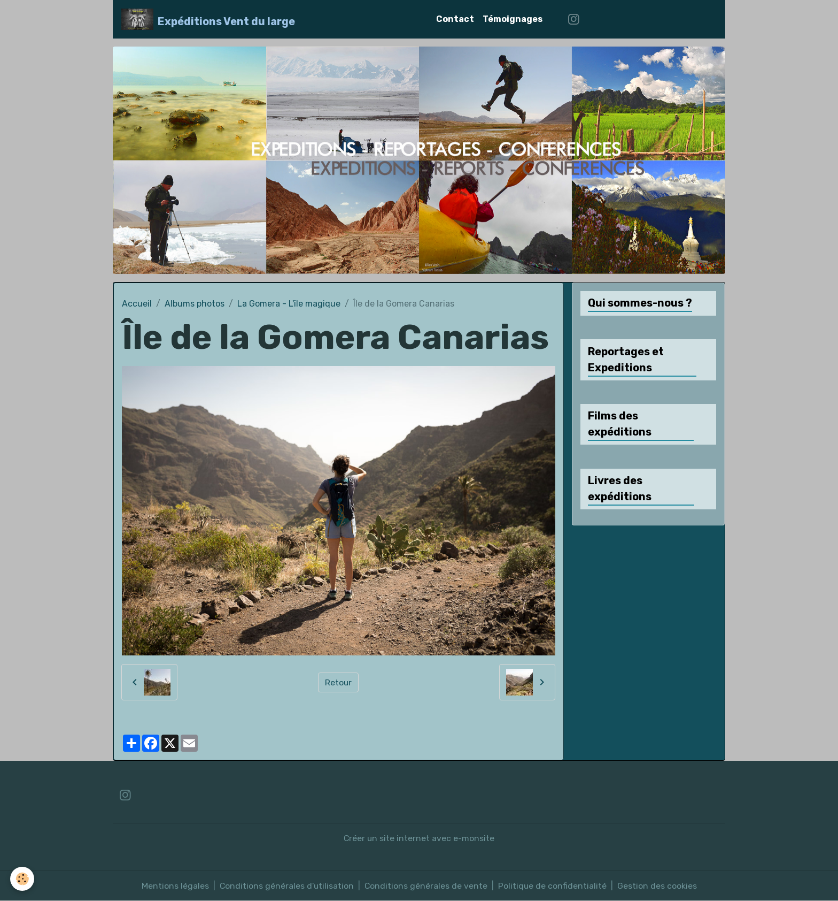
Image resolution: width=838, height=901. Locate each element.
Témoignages (512, 19)
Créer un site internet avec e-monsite (419, 838)
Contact (455, 19)
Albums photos (194, 304)
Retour (338, 682)
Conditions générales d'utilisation (286, 886)
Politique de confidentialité (553, 886)
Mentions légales (174, 886)
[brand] (208, 19)
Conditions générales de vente (426, 886)
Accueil (137, 304)
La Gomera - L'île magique (288, 304)
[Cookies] (23, 879)
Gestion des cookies (658, 886)
